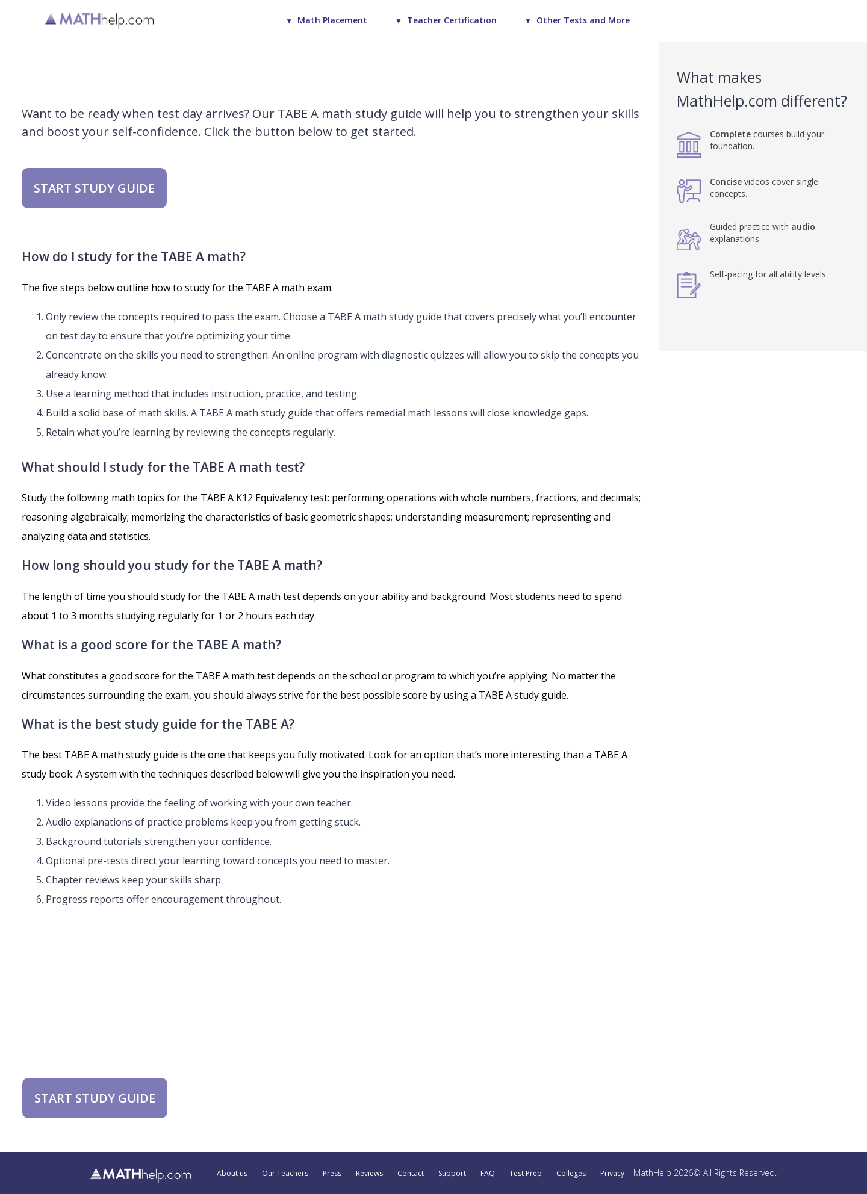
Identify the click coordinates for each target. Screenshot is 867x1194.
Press (332, 1173)
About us (232, 1173)
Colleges (571, 1173)
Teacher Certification (452, 20)
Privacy (612, 1173)
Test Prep (525, 1173)
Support (452, 1173)
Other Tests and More (583, 20)
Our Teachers (285, 1173)
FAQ (487, 1173)
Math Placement (332, 20)
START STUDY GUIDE (94, 188)
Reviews (369, 1173)
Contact (410, 1173)
